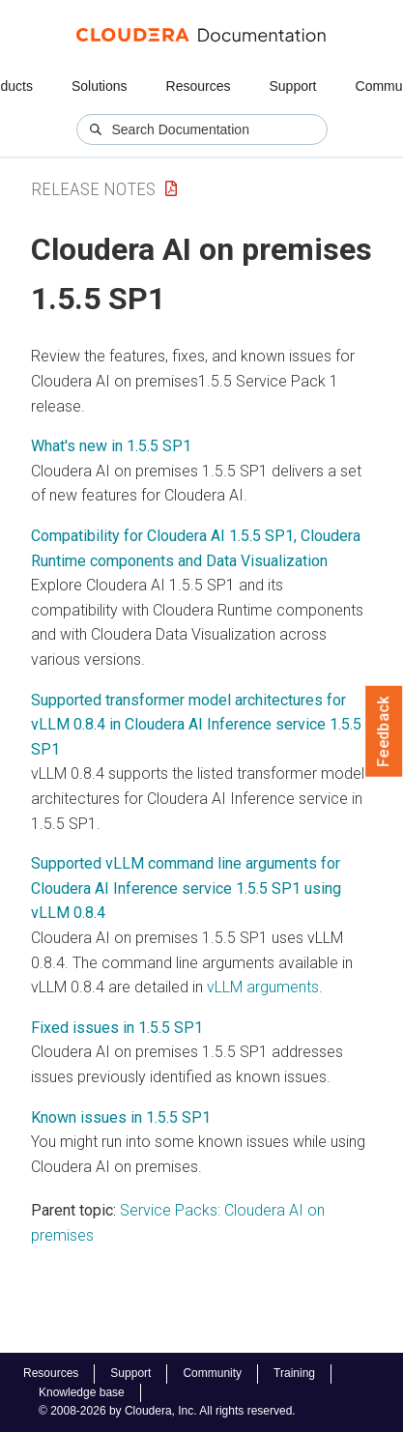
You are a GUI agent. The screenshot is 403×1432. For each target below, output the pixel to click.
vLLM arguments (263, 987)
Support (292, 86)
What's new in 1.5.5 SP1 (111, 446)
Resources (198, 86)
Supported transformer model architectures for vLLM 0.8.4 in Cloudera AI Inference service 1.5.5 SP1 (196, 725)
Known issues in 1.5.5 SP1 (121, 1117)
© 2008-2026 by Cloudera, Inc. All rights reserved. (167, 1411)
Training (294, 1373)
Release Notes (93, 189)
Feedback (384, 731)
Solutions (100, 86)
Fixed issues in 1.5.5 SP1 (117, 1027)
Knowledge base (82, 1392)
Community (212, 1373)
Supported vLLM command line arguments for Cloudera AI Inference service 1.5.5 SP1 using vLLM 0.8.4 (186, 888)
